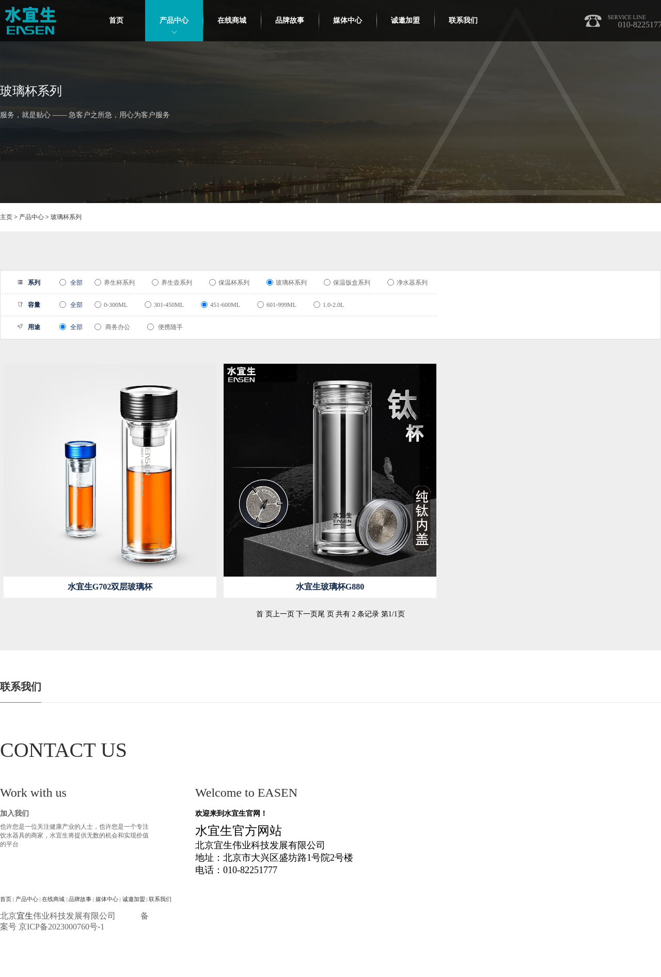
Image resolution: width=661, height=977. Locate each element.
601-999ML (276, 304)
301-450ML (164, 304)
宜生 (25, 915)
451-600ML (220, 304)
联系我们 (463, 20)
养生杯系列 (115, 282)
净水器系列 (407, 282)
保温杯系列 (229, 282)
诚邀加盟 (405, 20)
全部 (71, 282)
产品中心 (174, 20)
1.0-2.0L (328, 304)
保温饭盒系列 (347, 282)
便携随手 (165, 327)
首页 (116, 20)
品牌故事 (289, 20)
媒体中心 (347, 20)
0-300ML (111, 304)
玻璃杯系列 (66, 217)
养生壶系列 (172, 282)
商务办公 (112, 327)
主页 (6, 217)
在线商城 (231, 20)
